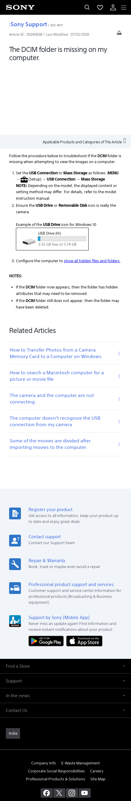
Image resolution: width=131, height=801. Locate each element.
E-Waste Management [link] (80, 694)
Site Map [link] (97, 710)
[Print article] (119, 34)
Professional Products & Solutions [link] (55, 710)
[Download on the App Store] (84, 572)
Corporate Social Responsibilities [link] (56, 702)
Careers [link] (96, 702)
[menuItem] (100, 7)
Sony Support (28, 24)
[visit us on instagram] (72, 724)
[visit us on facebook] (47, 724)
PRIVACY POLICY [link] (65, 766)
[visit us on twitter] (59, 724)
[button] (65, 597)
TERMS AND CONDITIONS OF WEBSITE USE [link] (65, 759)
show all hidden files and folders (92, 192)
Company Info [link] (43, 694)
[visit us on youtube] (85, 724)
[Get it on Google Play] (47, 572)
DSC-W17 (56, 25)
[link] (13, 665)
